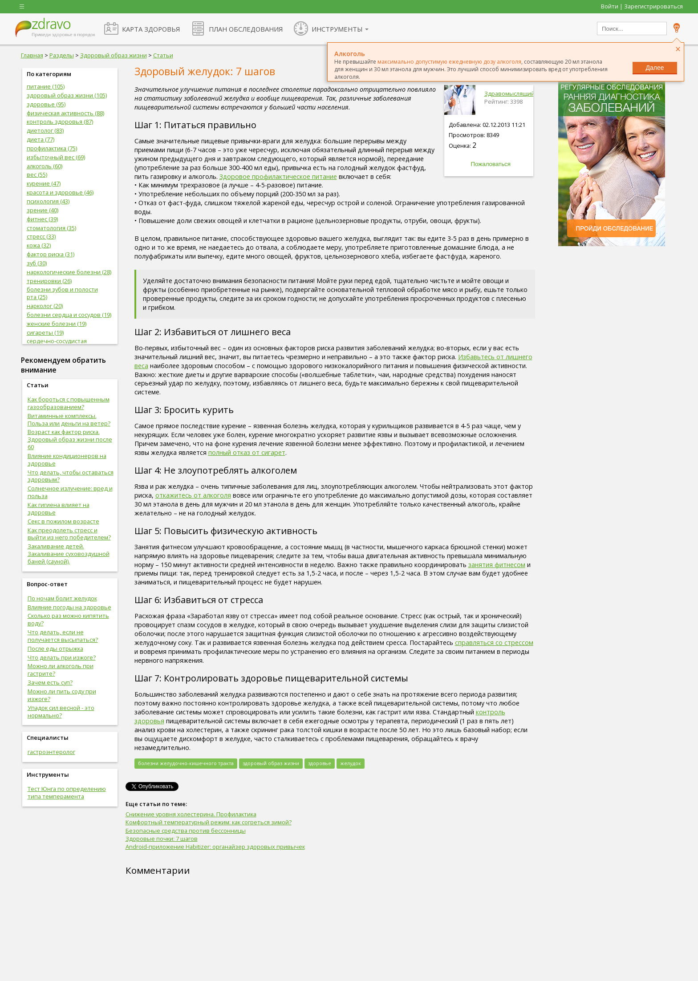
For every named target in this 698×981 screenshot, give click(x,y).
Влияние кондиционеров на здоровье (67, 459)
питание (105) (46, 86)
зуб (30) (37, 263)
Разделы (61, 55)
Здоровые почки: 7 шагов (162, 839)
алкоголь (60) (44, 166)
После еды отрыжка (55, 649)
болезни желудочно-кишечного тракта (186, 763)
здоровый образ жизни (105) (67, 95)
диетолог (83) (45, 130)
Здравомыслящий (509, 93)
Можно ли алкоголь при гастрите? (60, 669)
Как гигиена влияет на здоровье (58, 508)
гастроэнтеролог (51, 752)
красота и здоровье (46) (60, 192)
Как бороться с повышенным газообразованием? (69, 403)
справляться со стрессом (494, 642)
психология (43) (48, 201)
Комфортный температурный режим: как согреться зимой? (209, 822)
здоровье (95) (46, 104)
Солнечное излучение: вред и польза (70, 492)
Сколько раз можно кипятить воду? (68, 619)
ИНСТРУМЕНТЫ (337, 28)
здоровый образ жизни (271, 763)
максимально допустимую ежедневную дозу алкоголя (449, 61)
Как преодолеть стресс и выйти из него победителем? (69, 534)
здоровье (319, 763)
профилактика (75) (52, 148)
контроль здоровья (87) (60, 122)
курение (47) (44, 183)
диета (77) (40, 139)
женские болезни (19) (56, 324)
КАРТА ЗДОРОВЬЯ (151, 28)
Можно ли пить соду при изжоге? (62, 695)
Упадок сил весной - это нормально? (61, 711)
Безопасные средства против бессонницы (186, 831)
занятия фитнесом (496, 564)
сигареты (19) (45, 332)
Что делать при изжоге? (62, 657)
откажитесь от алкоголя (193, 495)
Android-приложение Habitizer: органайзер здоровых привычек (215, 847)
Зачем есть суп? (50, 682)
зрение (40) (42, 210)
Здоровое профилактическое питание (278, 176)
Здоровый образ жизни (113, 55)
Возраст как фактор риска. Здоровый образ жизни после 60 (70, 439)
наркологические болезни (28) (69, 272)
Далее (654, 67)
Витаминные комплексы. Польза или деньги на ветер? (69, 419)
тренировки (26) (49, 281)
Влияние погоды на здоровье (69, 607)
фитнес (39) (42, 219)
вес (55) (37, 174)
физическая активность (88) (65, 113)
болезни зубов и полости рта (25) (62, 293)
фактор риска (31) (50, 254)
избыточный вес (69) (56, 157)
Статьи (163, 55)
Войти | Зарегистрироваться (642, 6)
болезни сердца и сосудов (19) (69, 315)
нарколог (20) (45, 306)
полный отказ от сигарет (246, 452)
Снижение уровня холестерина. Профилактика (191, 814)
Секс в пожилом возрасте (63, 521)
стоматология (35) (51, 228)
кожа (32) (39, 245)
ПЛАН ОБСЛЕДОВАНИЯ (246, 28)
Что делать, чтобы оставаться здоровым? (71, 476)
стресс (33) (41, 236)
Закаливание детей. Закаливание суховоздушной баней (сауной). (69, 553)
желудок (350, 763)
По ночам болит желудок (62, 598)
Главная (32, 55)
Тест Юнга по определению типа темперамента (67, 792)
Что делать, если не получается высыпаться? (63, 636)
